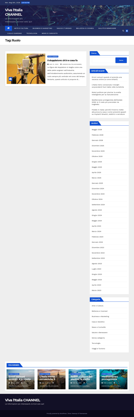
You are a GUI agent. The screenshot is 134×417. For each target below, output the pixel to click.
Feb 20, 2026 (77, 383)
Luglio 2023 (96, 269)
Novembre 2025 (98, 151)
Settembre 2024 (98, 205)
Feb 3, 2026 (108, 383)
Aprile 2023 (96, 285)
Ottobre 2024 (97, 199)
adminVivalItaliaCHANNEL (71, 64)
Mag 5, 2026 (15, 383)
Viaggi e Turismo (64, 28)
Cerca (93, 53)
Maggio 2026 (97, 130)
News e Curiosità (50, 33)
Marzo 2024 (96, 231)
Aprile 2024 (96, 226)
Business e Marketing (42, 28)
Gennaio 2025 (97, 183)
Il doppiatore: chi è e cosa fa (62, 60)
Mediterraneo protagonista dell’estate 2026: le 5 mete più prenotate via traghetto (107, 102)
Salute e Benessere (107, 28)
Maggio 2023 (97, 280)
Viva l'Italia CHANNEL (22, 400)
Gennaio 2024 (97, 242)
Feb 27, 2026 (46, 383)
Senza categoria (98, 338)
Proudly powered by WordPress (57, 413)
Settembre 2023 (98, 258)
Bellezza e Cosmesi (85, 28)
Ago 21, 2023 (53, 64)
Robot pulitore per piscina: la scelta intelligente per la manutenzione (82, 380)
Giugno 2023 (97, 274)
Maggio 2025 (97, 167)
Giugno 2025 (97, 162)
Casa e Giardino (14, 33)
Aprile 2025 (96, 172)
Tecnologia (31, 33)
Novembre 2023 (98, 253)
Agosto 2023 (97, 264)
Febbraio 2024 (97, 237)
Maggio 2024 (97, 221)
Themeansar (83, 413)
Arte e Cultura (21, 28)
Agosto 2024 (97, 210)
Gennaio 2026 (97, 140)
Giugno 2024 (97, 215)
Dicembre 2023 (98, 247)
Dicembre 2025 (98, 146)
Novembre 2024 (98, 194)
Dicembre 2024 (98, 188)
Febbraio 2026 (97, 135)
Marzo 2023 (96, 290)
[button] (123, 31)
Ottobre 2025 (97, 156)
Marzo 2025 (96, 178)
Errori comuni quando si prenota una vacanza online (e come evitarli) (20, 380)
